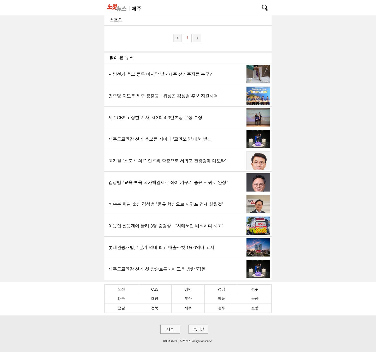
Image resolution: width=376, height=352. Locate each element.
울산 (254, 298)
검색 (261, 7)
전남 (121, 308)
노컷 (121, 289)
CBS (154, 289)
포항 (254, 308)
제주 (188, 308)
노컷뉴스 (117, 7)
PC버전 (198, 329)
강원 (188, 289)
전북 (154, 308)
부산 (188, 298)
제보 (170, 329)
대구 (121, 298)
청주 (221, 308)
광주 (254, 289)
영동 (221, 298)
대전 (154, 298)
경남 (221, 289)
